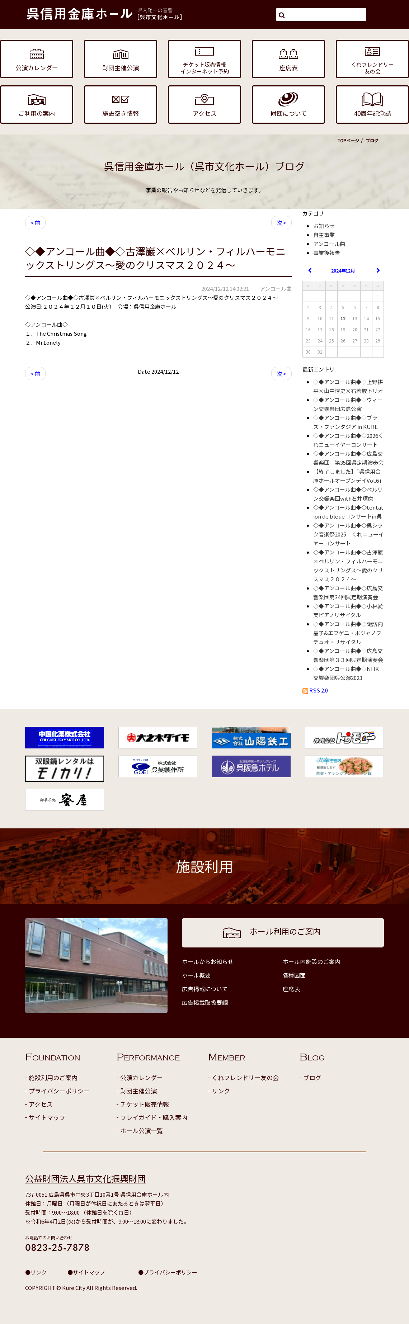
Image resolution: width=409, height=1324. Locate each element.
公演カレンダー (141, 1077)
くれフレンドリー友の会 (245, 1077)
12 (342, 318)
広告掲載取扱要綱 (205, 1002)
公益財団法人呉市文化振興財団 (85, 1178)
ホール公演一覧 (141, 1130)
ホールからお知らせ (208, 961)
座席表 (291, 988)
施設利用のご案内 (53, 1077)
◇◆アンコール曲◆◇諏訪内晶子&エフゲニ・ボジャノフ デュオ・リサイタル (350, 633)
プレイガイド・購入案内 (153, 1117)
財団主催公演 (138, 1090)
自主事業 (324, 234)
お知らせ (324, 226)
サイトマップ (47, 1117)
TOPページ (348, 140)
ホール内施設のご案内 (311, 961)
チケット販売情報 (144, 1104)
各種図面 (294, 975)
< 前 (35, 222)
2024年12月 (343, 271)
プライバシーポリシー (59, 1090)
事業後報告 (326, 252)
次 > (281, 222)
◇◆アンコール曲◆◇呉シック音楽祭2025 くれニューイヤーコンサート (348, 534)
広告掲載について (205, 988)
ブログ (312, 1077)
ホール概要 (196, 975)
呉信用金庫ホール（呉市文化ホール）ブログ (204, 166)
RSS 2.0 (315, 690)
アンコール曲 (329, 243)
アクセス (41, 1104)
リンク (221, 1090)
